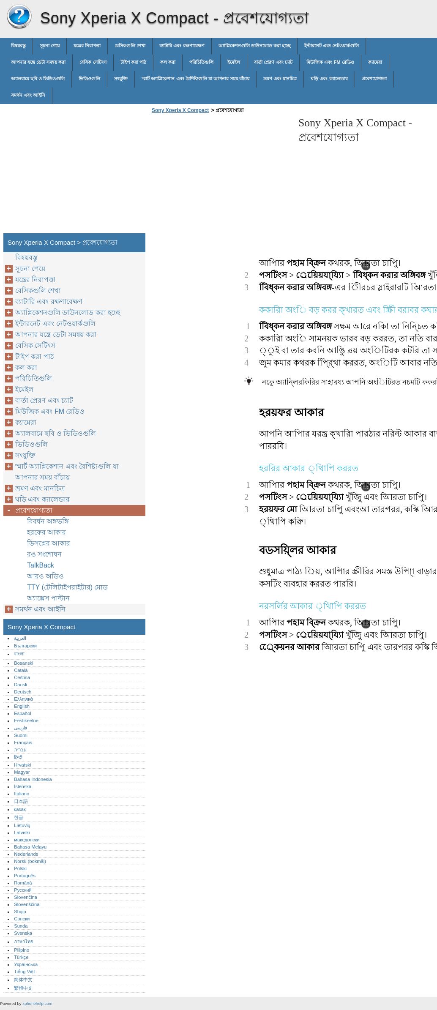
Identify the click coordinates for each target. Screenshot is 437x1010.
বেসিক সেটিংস (92, 62)
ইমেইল (233, 62)
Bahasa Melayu (30, 846)
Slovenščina (26, 904)
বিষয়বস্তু (18, 45)
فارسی (20, 727)
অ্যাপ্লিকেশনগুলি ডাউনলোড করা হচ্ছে (254, 45)
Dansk (20, 684)
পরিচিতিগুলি (201, 62)
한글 (18, 817)
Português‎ (25, 875)
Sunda (20, 925)
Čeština (22, 677)
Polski (20, 868)
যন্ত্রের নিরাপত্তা (87, 45)
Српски (22, 918)
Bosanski (23, 663)
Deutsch (22, 691)
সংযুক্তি (121, 78)
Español (22, 713)
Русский (23, 890)
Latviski (22, 832)
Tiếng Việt (24, 971)
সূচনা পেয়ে (50, 45)
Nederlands (26, 854)
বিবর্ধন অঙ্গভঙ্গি (48, 521)
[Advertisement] (221, 176)
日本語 (21, 801)
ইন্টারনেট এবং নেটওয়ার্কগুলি (331, 45)
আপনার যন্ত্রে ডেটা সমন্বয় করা (38, 62)
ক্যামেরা (375, 62)
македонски (27, 839)
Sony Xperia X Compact (19, 17)
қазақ (19, 809)
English (22, 706)
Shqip (20, 911)
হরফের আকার (46, 532)
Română (23, 882)
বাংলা (19, 653)
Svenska (23, 933)
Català (20, 670)
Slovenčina (25, 897)
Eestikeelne (26, 720)
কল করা (167, 62)
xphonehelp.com (37, 1003)
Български (25, 645)
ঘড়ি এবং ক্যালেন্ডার (329, 78)
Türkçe (21, 957)
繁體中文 (23, 988)
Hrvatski (22, 764)
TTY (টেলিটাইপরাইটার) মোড (67, 587)
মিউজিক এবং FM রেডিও (330, 62)
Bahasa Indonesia (33, 779)
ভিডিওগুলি (89, 78)
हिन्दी (18, 757)
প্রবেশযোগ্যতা (374, 78)
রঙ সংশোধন (44, 554)
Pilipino (21, 950)
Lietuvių (22, 825)
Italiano (21, 793)
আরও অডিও (45, 576)
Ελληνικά (23, 699)
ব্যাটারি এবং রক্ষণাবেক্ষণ (181, 45)
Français (23, 742)
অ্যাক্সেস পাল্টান (48, 598)
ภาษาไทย (23, 941)
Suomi (20, 735)
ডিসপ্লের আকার (48, 543)
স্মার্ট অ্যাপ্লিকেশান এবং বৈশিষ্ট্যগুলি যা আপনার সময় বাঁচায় (195, 78)
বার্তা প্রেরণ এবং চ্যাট (273, 62)
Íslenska (22, 786)
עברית (20, 749)
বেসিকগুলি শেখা (130, 45)
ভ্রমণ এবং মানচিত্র (280, 78)
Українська (26, 964)
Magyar (22, 772)
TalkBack (40, 565)
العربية (20, 638)
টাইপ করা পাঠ (133, 62)
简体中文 (23, 979)
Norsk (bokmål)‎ (30, 861)
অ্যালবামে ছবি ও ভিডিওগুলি (38, 78)
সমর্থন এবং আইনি (28, 95)
